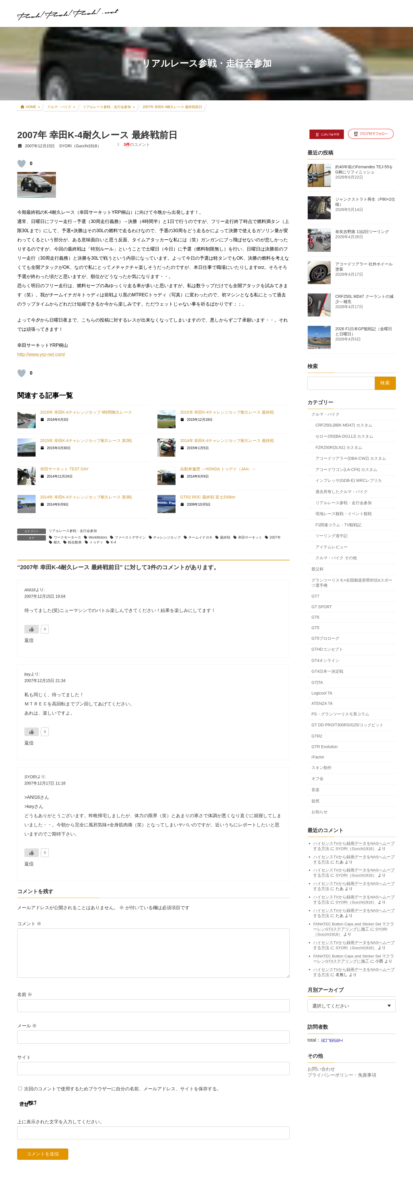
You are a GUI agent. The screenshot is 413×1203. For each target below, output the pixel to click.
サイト (24, 1066)
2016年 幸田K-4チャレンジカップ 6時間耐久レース (86, 412)
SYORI (30, 776)
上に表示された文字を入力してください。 (60, 1130)
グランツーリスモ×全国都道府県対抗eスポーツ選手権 (351, 582)
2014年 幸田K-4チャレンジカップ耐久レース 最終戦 (227, 440)
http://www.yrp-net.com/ (41, 354)
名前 (24, 1003)
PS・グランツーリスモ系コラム (340, 713)
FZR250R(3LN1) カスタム (338, 447)
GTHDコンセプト (327, 649)
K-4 (113, 542)
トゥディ (96, 542)
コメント (29, 923)
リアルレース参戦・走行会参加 (73, 531)
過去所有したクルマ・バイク (341, 491)
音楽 (315, 789)
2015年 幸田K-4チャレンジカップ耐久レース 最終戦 (227, 412)
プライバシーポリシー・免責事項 (341, 1075)
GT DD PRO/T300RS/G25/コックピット (347, 725)
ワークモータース (67, 537)
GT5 (315, 627)
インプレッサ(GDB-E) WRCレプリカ (348, 480)
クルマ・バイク (325, 414)
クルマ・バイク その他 (336, 557)
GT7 (315, 596)
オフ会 (317, 778)
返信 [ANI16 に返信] (29, 640)
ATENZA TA (322, 703)
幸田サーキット (250, 537)
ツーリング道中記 (331, 535)
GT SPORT (321, 606)
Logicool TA (321, 692)
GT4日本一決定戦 (327, 671)
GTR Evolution (324, 746)
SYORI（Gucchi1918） (356, 848)
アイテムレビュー (331, 546)
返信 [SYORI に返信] (29, 863)
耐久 (57, 542)
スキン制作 (321, 767)
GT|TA (317, 682)
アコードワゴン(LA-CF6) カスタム (346, 469)
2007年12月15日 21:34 (44, 680)
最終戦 (225, 537)
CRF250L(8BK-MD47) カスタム (343, 425)
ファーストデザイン (130, 537)
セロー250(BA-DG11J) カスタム (344, 436)
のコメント (137, 144)
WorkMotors (98, 537)
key (27, 674)
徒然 (315, 800)
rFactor (317, 757)
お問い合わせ (321, 1069)
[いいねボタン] (21, 163)
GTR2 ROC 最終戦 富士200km (207, 497)
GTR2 (316, 736)
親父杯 (317, 569)
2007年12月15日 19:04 (44, 596)
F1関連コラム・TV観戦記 (338, 524)
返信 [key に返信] (29, 742)
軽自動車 (75, 542)
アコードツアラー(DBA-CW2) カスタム (350, 458)
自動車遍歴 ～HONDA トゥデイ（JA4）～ (218, 469)
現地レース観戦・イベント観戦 (343, 513)
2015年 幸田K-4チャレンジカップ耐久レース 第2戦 (86, 440)
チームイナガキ (200, 537)
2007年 (275, 537)
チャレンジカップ (167, 537)
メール (27, 1034)
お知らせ (319, 811)
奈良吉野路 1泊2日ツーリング (362, 231)
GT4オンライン (325, 660)
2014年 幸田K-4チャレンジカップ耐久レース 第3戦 (86, 497)
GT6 (315, 617)
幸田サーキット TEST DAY (64, 469)
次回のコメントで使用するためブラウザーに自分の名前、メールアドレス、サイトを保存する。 (122, 1097)
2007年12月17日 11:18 (44, 783)
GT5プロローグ (325, 638)
